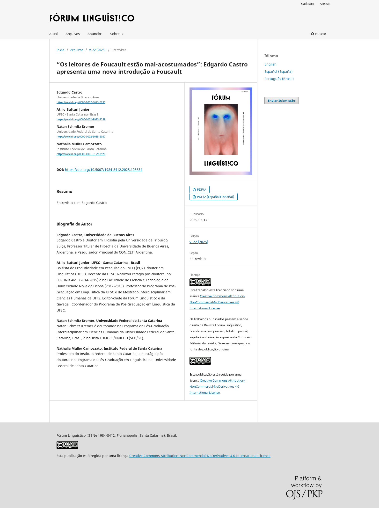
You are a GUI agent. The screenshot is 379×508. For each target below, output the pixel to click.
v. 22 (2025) (97, 50)
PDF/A (201, 189)
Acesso (325, 3)
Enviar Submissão (281, 100)
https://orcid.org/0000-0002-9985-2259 (81, 119)
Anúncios (94, 33)
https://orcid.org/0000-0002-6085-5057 (81, 136)
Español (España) (278, 71)
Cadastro (307, 3)
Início (60, 50)
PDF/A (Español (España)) (215, 197)
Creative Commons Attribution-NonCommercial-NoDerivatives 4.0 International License (217, 302)
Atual (53, 33)
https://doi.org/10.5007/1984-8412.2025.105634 (103, 169)
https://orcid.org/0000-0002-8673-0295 (81, 102)
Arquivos (73, 33)
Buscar (318, 33)
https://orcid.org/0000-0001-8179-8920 (81, 154)
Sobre (115, 33)
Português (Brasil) (279, 78)
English (270, 64)
